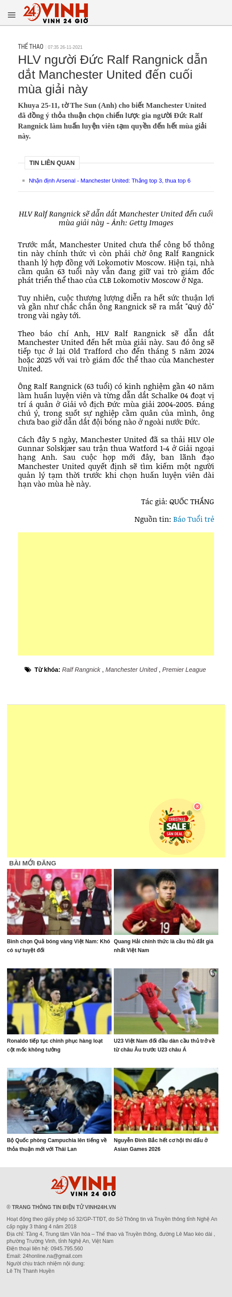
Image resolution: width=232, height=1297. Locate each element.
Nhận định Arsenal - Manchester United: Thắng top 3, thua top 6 (110, 180)
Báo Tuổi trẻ (193, 519)
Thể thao (31, 46)
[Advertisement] (116, 594)
